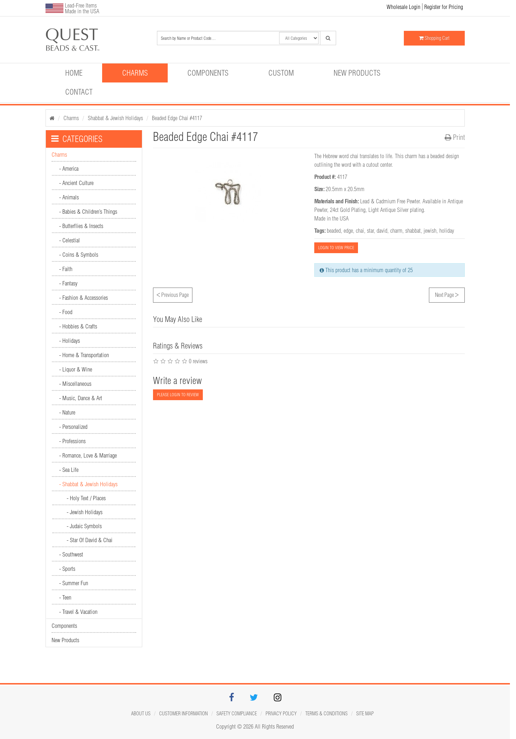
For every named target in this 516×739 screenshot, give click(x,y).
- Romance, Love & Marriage (88, 455)
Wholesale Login (403, 6)
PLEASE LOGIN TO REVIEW (178, 394)
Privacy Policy (281, 713)
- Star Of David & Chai (90, 540)
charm (396, 230)
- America (68, 168)
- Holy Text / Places (86, 498)
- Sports (67, 568)
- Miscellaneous (75, 383)
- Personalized (73, 426)
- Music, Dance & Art (80, 398)
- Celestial (69, 240)
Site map (365, 713)
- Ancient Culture (76, 182)
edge (348, 230)
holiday (446, 230)
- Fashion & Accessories (83, 297)
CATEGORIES (76, 138)
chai (360, 230)
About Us (140, 713)
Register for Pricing (443, 6)
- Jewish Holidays (84, 512)
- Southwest (71, 554)
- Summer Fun (73, 583)
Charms (135, 72)
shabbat (413, 230)
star (370, 230)
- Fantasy (68, 283)
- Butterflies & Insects (81, 225)
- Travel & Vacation (78, 611)
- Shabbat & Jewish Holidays (88, 484)
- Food (65, 312)
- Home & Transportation (84, 355)
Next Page (447, 294)
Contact (78, 91)
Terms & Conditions (326, 713)
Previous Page (173, 294)
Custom (281, 72)
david (382, 230)
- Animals (69, 197)
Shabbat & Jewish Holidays (115, 118)
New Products (357, 72)
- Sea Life (68, 469)
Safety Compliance (236, 713)
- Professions (72, 441)
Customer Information (183, 713)
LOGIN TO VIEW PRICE (336, 247)
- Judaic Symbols (84, 526)
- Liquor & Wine (75, 369)
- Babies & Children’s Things (88, 211)
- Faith (65, 269)
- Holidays (69, 340)
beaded (334, 230)
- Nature (67, 412)
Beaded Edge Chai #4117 (177, 118)
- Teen (65, 597)
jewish (430, 230)
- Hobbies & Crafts (78, 326)
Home (73, 72)
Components (208, 72)
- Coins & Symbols (78, 254)
